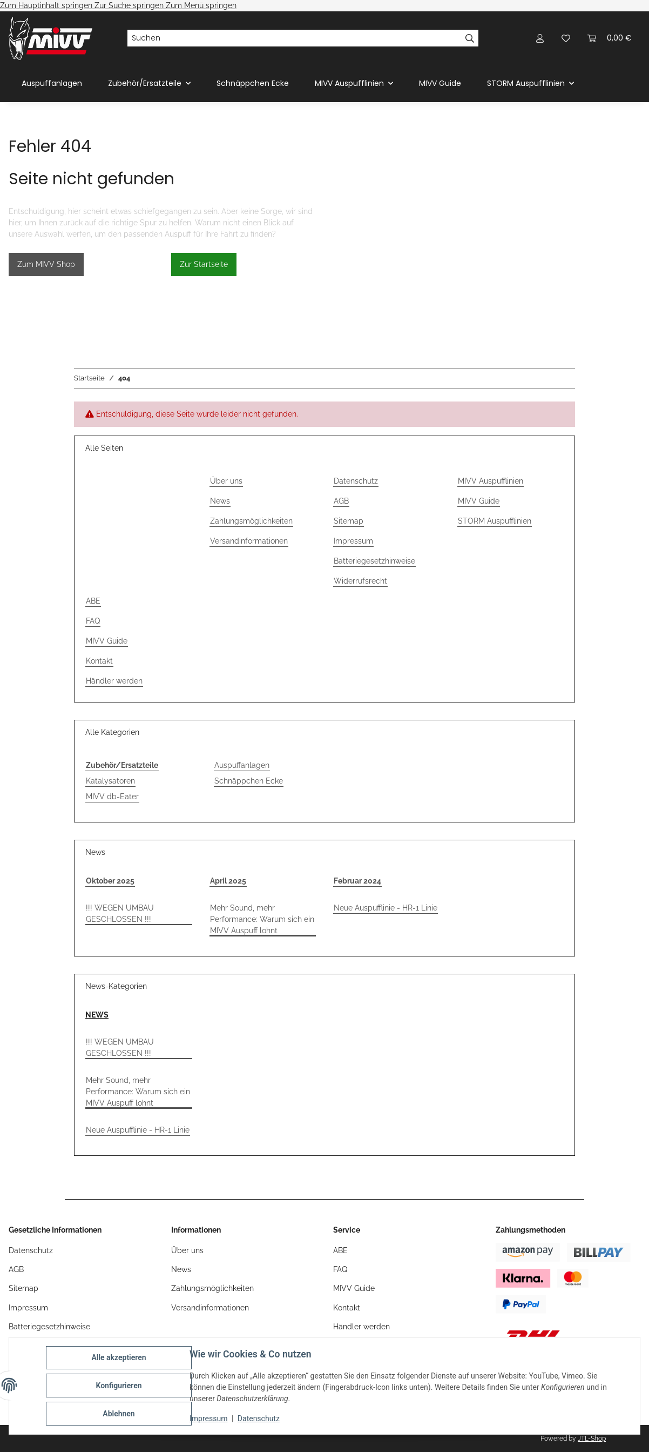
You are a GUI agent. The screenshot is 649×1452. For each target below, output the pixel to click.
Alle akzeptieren (118, 1357)
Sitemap (348, 521)
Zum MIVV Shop (46, 264)
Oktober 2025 (110, 880)
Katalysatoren (110, 781)
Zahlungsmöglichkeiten (251, 521)
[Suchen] (294, 38)
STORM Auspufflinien (494, 521)
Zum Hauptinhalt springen (47, 5)
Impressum (208, 1418)
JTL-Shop (592, 1438)
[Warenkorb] (609, 38)
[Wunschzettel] (566, 38)
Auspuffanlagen (241, 765)
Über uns (226, 481)
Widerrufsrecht (360, 581)
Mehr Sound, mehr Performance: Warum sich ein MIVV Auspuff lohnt (262, 919)
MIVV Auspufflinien (490, 481)
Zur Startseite (204, 264)
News (220, 501)
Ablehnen (118, 1413)
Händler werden (114, 681)
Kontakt (99, 661)
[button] (540, 38)
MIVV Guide (440, 83)
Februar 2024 (357, 880)
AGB (341, 501)
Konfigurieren (118, 1385)
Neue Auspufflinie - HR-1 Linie (385, 908)
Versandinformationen (249, 541)
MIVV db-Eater (112, 796)
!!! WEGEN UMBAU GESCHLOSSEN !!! (120, 914)
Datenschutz (259, 1418)
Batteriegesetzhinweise (374, 561)
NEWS (97, 1015)
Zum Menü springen (201, 5)
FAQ (93, 621)
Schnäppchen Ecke (248, 781)
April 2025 (228, 880)
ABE (93, 601)
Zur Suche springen (130, 5)
